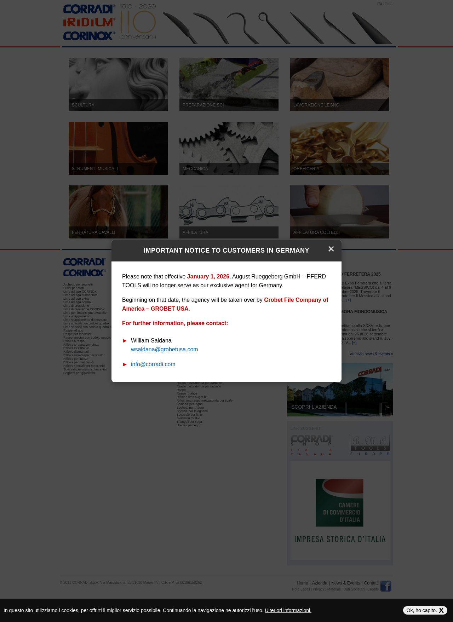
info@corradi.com (153, 364)
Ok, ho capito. (425, 610)
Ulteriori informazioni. (288, 610)
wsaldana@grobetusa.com (164, 349)
